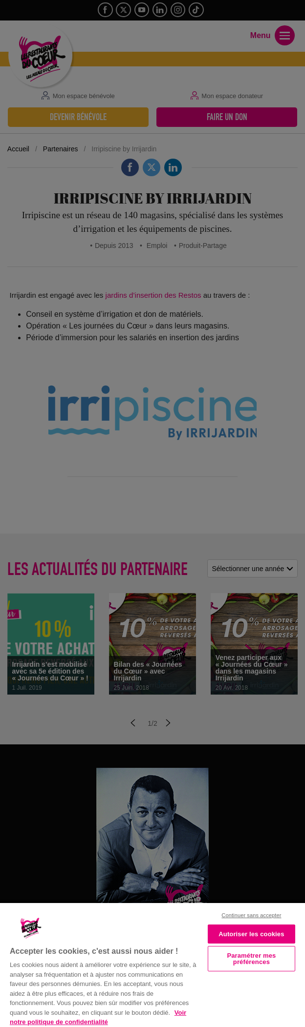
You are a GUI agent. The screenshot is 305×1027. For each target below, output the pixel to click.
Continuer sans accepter (251, 915)
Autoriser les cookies (251, 934)
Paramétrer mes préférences (251, 958)
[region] (152, 964)
